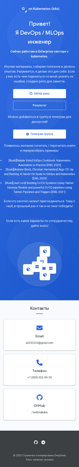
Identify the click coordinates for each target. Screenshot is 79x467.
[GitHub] (36, 442)
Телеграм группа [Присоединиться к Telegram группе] (39, 134)
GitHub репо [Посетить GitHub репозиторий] (40, 93)
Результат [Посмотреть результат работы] (39, 105)
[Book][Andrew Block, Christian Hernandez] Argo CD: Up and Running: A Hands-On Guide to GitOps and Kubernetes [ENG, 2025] (39, 174)
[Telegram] (43, 442)
